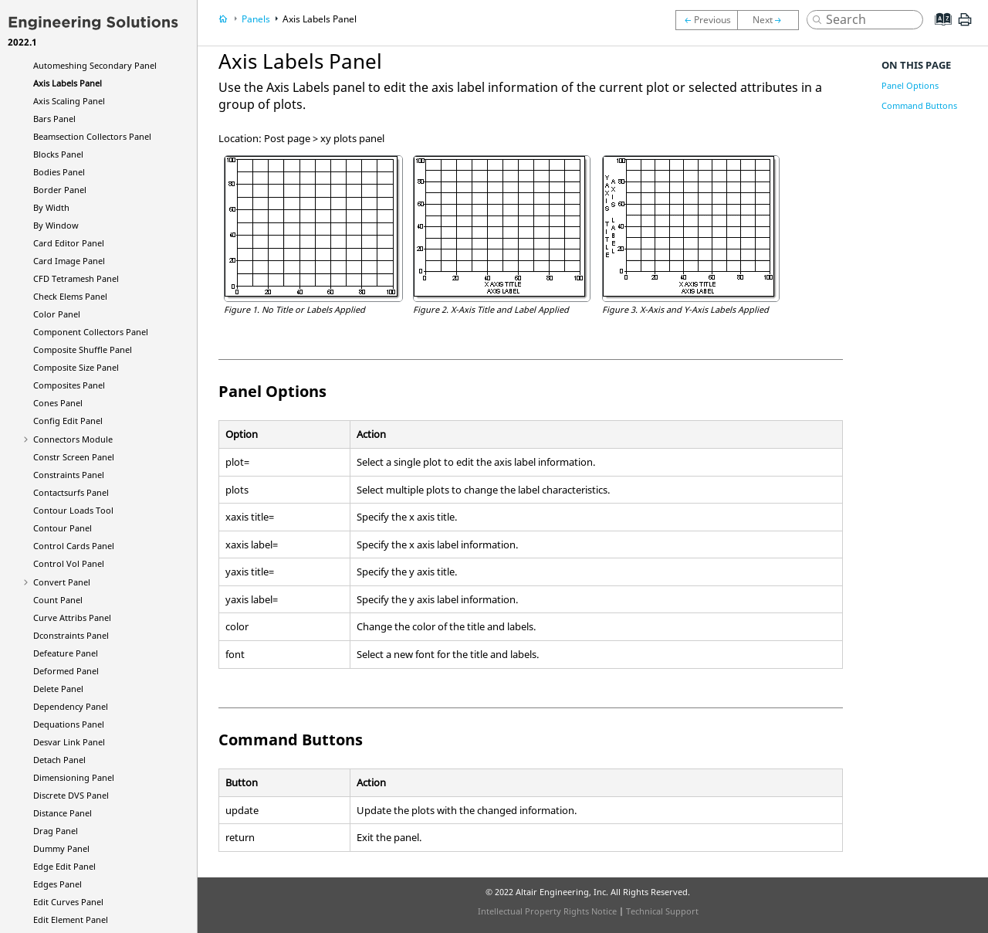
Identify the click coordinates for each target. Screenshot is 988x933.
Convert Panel (61, 582)
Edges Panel (57, 884)
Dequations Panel (68, 724)
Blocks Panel (58, 154)
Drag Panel (55, 830)
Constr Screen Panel (73, 457)
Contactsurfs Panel (71, 492)
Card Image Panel (69, 260)
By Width (51, 207)
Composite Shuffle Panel (82, 349)
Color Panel (56, 314)
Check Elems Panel (70, 296)
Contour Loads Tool (73, 510)
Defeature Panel (65, 653)
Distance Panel (62, 813)
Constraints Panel (68, 474)
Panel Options (910, 85)
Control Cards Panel (73, 545)
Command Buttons (919, 105)
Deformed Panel (66, 671)
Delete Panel (58, 688)
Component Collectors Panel (90, 332)
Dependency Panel (70, 706)
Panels (256, 18)
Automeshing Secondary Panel (95, 65)
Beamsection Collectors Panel (92, 136)
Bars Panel (54, 118)
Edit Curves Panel (68, 902)
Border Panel (59, 189)
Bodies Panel (59, 172)
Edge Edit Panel (64, 866)
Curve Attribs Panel (72, 617)
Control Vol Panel (68, 563)
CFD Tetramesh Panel (76, 278)
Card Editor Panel (68, 243)
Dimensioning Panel (73, 777)
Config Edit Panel (68, 420)
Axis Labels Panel (67, 83)
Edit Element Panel (70, 919)
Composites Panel (69, 385)
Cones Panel (58, 403)
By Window (56, 225)
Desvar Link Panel (69, 742)
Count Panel (58, 600)
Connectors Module (73, 439)
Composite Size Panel (76, 367)
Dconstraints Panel (71, 635)
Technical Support (662, 911)
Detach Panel (59, 759)
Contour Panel (62, 528)
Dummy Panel (61, 848)
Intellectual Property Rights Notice (547, 911)
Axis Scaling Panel (69, 101)
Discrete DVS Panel (71, 795)
